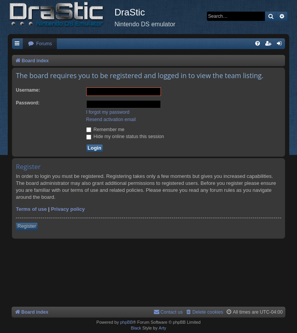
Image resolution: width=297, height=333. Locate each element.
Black (136, 328)
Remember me (105, 129)
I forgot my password (108, 112)
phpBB (126, 322)
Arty (162, 328)
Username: (28, 90)
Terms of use (31, 209)
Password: (27, 103)
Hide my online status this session (125, 136)
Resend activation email (111, 119)
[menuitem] (40, 44)
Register (26, 226)
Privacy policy (68, 209)
